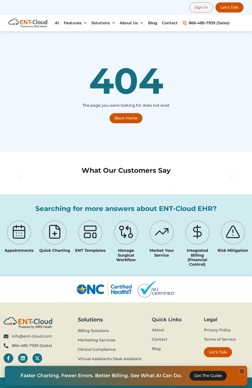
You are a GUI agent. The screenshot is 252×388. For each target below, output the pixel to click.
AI (57, 23)
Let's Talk (229, 7)
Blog (152, 23)
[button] (21, 176)
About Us (131, 23)
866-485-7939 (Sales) (206, 23)
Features (75, 23)
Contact (170, 23)
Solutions (103, 23)
